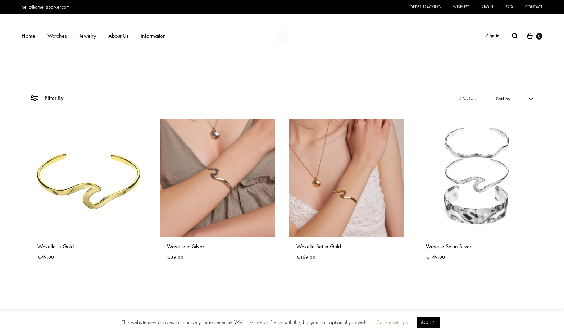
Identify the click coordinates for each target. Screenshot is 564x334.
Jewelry (87, 35)
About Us (118, 35)
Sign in (493, 36)
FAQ (509, 7)
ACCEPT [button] (428, 322)
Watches (57, 35)
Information (153, 35)
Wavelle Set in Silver (449, 246)
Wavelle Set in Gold (318, 246)
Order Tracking (425, 7)
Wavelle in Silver (185, 246)
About (487, 7)
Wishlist (461, 7)
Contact (533, 7)
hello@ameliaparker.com (46, 7)
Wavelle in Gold (55, 246)
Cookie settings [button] (392, 322)
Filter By (47, 97)
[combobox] (515, 98)
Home (28, 35)
